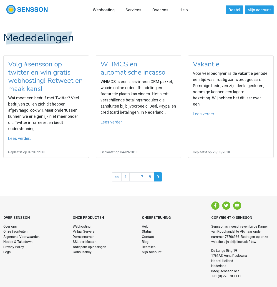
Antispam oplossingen (89, 247)
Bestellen (149, 247)
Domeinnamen (83, 237)
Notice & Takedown (18, 242)
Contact (148, 237)
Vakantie (206, 64)
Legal (7, 252)
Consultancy (82, 252)
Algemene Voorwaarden (21, 237)
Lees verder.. (19, 138)
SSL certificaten (84, 242)
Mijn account (259, 10)
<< (117, 176)
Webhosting (104, 10)
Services (133, 10)
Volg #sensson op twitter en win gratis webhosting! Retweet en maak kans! (45, 76)
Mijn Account (151, 252)
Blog (145, 242)
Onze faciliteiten (15, 231)
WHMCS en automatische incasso (133, 68)
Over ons (160, 10)
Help (183, 10)
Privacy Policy (13, 247)
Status (147, 231)
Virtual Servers (84, 231)
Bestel (234, 10)
